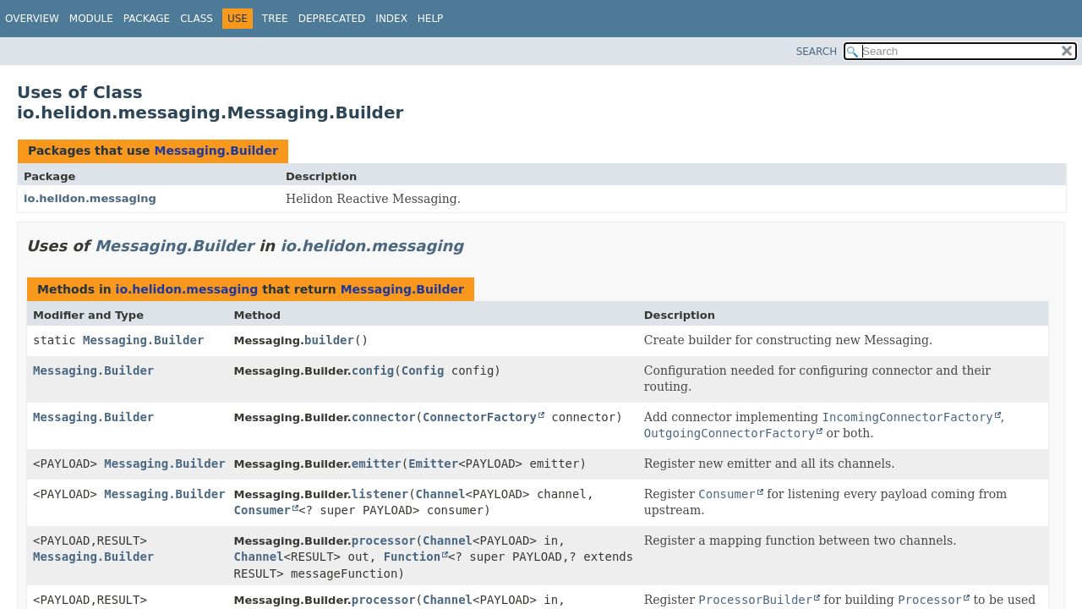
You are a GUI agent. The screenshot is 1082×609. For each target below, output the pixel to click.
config (373, 370)
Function (412, 556)
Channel (441, 494)
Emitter (433, 463)
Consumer (262, 510)
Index (391, 19)
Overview (32, 19)
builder (329, 340)
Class (196, 19)
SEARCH (817, 52)
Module (91, 19)
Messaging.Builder (215, 150)
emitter (377, 463)
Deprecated (332, 19)
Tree (275, 19)
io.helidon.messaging (90, 198)
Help (431, 19)
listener (380, 494)
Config (423, 370)
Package (146, 19)
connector (384, 417)
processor (384, 540)
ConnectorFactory (480, 417)
